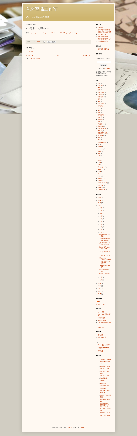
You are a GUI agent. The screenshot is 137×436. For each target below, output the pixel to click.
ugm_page (100, 185)
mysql (99, 171)
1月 (101, 280)
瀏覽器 (100, 131)
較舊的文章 (86, 55)
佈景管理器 (101, 92)
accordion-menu (102, 142)
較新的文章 (29, 55)
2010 (99, 286)
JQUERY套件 (101, 318)
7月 (101, 221)
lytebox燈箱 (101, 312)
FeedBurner (107, 68)
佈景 (99, 90)
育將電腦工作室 (42, 8)
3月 (101, 232)
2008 (99, 291)
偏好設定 (100, 106)
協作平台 (100, 94)
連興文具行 (101, 115)
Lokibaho (70, 427)
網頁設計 (100, 124)
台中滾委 (100, 85)
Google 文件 (101, 167)
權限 (99, 137)
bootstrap (100, 149)
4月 (101, 229)
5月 (101, 227)
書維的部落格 (102, 320)
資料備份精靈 (102, 337)
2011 (99, 283)
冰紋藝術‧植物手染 (103, 49)
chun (99, 153)
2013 (99, 203)
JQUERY (100, 169)
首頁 (58, 55)
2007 (99, 294)
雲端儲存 (100, 119)
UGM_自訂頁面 (102, 183)
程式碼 (100, 117)
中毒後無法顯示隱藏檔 (104, 322)
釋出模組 (100, 135)
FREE (99, 162)
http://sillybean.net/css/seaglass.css (40, 33)
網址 (99, 121)
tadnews (100, 180)
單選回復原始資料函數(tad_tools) (104, 239)
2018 (99, 197)
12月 (101, 208)
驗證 (99, 140)
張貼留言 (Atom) (35, 58)
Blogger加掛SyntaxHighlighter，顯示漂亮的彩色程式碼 (105, 260)
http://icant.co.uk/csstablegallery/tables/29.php (65, 33)
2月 (101, 277)
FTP (99, 164)
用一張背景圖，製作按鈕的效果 (104, 243)
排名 (99, 110)
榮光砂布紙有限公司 (104, 30)
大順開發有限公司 (105, 412)
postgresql (100, 178)
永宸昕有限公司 (104, 385)
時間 (99, 101)
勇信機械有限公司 (103, 41)
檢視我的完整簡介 (101, 304)
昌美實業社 (103, 388)
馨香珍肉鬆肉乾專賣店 (104, 32)
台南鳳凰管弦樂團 (103, 36)
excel (99, 160)
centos (99, 151)
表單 (99, 99)
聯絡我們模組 (102, 128)
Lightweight (101, 327)
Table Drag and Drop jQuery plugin (103, 347)
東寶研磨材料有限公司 (104, 39)
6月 (101, 224)
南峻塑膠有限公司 (105, 415)
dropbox (100, 158)
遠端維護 (100, 335)
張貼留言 (30, 51)
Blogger (100, 146)
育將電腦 (100, 97)
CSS (99, 155)
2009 (99, 288)
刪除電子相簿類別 (104, 274)
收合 (99, 88)
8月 (101, 218)
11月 (101, 210)
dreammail (100, 325)
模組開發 (100, 126)
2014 (99, 200)
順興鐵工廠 (103, 383)
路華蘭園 (100, 27)
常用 (99, 108)
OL (99, 173)
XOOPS (100, 187)
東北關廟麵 (103, 378)
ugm (99, 301)
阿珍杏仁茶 (103, 380)
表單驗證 (100, 351)
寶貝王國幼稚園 (102, 133)
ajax (99, 144)
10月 (101, 213)
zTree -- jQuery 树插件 (104, 345)
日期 (99, 83)
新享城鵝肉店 (102, 34)
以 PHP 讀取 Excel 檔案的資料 (104, 247)
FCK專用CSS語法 (104, 255)
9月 (101, 216)
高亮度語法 (101, 103)
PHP (99, 176)
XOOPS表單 (101, 189)
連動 (99, 112)
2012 (99, 205)
